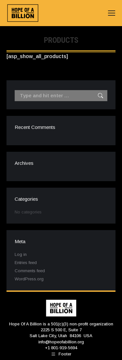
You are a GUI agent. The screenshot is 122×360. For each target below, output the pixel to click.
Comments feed (30, 270)
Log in (21, 254)
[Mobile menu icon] (111, 13)
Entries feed (26, 262)
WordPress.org (29, 278)
